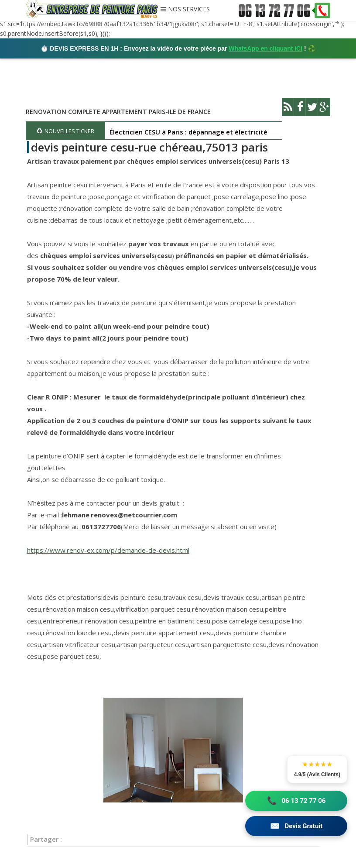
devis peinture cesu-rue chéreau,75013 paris (149, 147)
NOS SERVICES (189, 10)
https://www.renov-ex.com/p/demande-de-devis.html (108, 550)
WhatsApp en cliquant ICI (265, 48)
